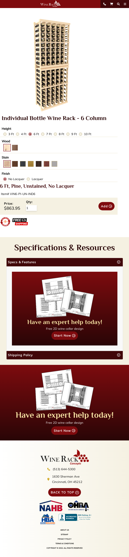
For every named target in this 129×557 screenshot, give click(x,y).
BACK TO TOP (62, 492)
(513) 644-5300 (64, 469)
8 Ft (61, 134)
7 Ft (49, 134)
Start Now (62, 335)
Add (104, 206)
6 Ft (36, 134)
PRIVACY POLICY (64, 539)
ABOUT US (64, 530)
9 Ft (74, 134)
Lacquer (37, 179)
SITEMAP (64, 534)
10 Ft (87, 134)
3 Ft (11, 134)
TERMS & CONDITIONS (64, 543)
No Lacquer (16, 179)
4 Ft (23, 134)
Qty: (29, 202)
